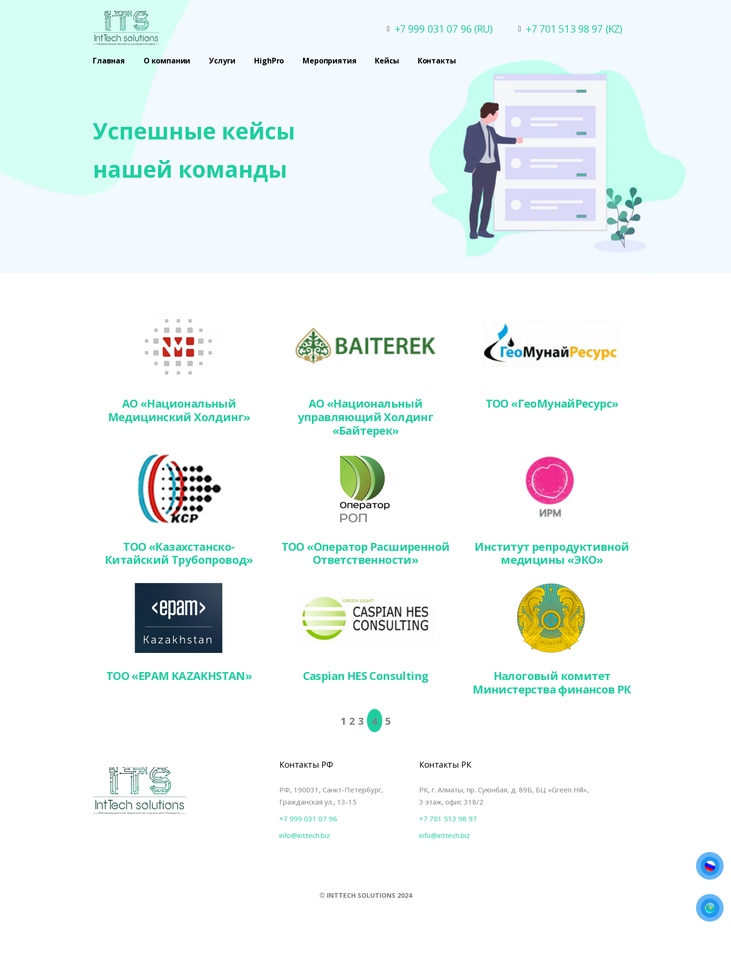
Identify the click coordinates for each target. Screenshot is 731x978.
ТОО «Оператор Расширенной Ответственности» (366, 553)
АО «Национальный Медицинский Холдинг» (179, 409)
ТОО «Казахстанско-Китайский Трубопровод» (179, 553)
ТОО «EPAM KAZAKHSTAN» (179, 675)
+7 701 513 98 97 (448, 818)
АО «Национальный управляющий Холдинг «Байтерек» (366, 416)
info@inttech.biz (304, 835)
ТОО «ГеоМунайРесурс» (552, 403)
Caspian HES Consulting (365, 675)
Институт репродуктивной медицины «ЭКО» (552, 553)
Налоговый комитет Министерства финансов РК (552, 682)
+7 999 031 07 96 (308, 818)
